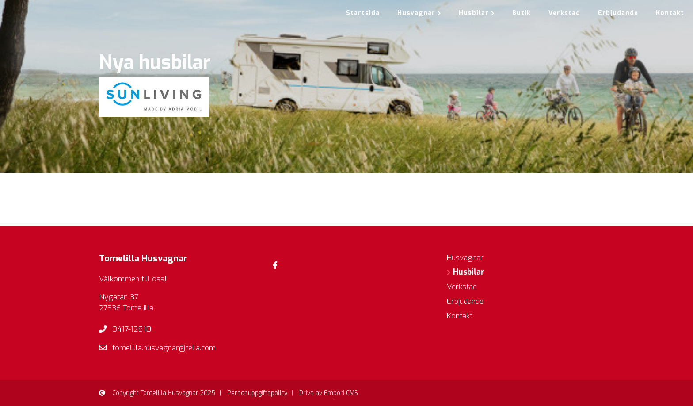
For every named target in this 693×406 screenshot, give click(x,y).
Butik (521, 13)
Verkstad (564, 13)
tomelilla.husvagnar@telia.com (164, 348)
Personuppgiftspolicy (257, 393)
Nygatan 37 (118, 297)
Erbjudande (618, 13)
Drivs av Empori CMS (328, 393)
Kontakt (670, 13)
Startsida (363, 13)
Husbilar (477, 13)
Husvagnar (419, 13)
